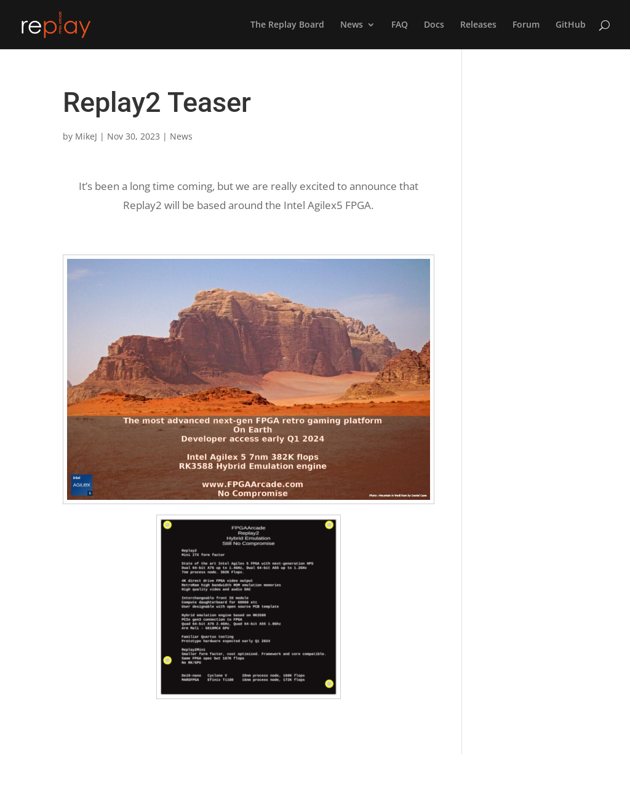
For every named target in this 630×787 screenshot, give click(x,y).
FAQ (399, 25)
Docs (434, 25)
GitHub (571, 25)
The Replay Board (287, 25)
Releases (478, 25)
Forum (526, 25)
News (351, 25)
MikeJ (86, 136)
